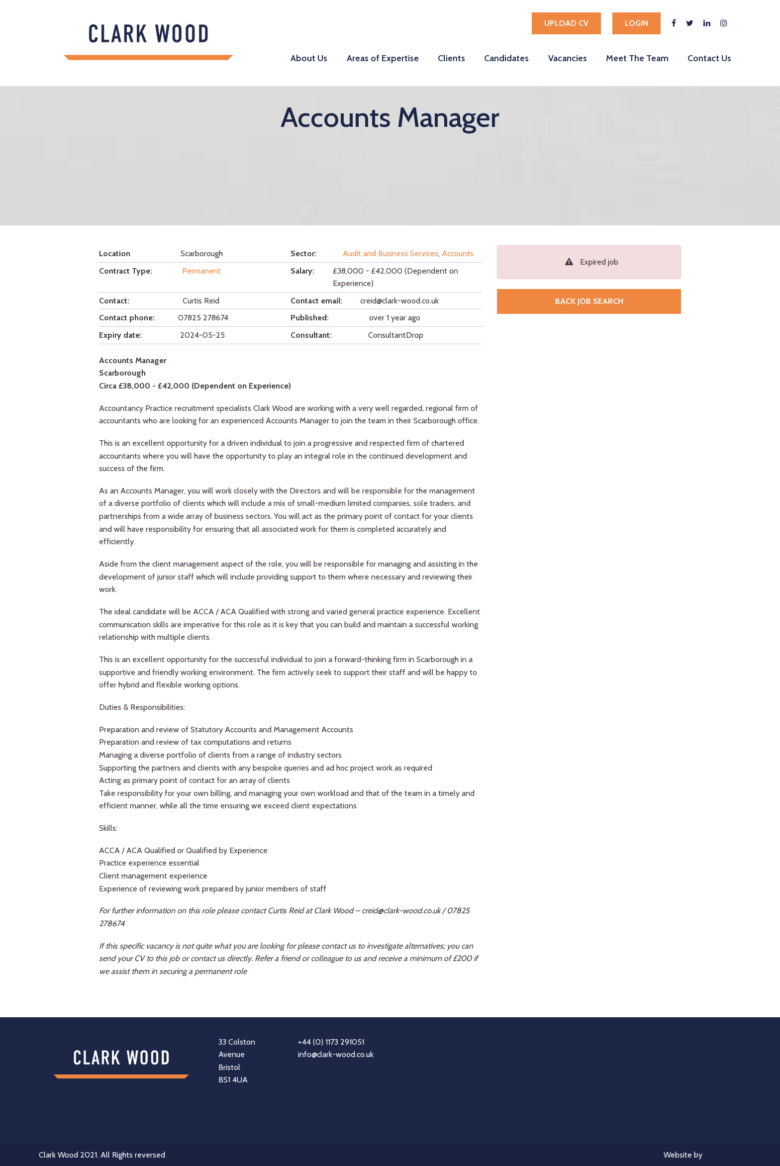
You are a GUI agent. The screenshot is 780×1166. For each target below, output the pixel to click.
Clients (451, 58)
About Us (309, 58)
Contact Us (709, 58)
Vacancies (567, 58)
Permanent (201, 271)
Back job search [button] (589, 301)
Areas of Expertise (383, 58)
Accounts (458, 253)
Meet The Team (637, 58)
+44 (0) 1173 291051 (331, 1042)
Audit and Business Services (390, 253)
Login (636, 23)
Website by (702, 1156)
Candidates (506, 58)
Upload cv (566, 23)
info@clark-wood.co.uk (336, 1054)
